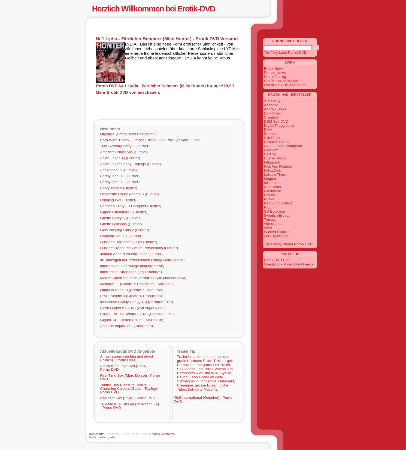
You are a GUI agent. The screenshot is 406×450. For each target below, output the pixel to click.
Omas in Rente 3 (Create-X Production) (132, 290)
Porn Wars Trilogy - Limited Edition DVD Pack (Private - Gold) (150, 140)
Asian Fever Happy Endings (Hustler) (130, 164)
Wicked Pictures (277, 232)
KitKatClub (272, 170)
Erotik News (274, 69)
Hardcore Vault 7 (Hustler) (121, 236)
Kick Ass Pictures (278, 166)
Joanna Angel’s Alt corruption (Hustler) (131, 254)
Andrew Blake (275, 109)
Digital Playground (279, 125)
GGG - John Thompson (283, 146)
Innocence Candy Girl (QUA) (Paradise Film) (136, 302)
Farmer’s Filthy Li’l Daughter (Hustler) (131, 206)
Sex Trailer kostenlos (281, 81)
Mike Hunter (274, 183)
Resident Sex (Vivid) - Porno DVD (127, 398)
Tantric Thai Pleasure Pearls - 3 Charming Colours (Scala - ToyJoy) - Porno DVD (129, 388)
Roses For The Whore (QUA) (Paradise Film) (137, 314)
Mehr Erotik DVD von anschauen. (128, 92)
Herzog (270, 154)
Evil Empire (273, 138)
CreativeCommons (162, 434)
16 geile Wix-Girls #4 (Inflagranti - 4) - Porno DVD (129, 406)
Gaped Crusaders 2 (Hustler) (123, 212)
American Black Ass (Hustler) (124, 152)
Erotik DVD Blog (277, 260)
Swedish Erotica (277, 215)
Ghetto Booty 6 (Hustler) (120, 218)
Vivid (268, 228)
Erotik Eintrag (275, 77)
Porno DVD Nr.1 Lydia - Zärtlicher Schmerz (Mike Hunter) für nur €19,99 (165, 85)
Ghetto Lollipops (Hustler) (121, 224)
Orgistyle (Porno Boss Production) (128, 134)
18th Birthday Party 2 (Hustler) (125, 146)
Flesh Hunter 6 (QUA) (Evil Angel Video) (133, 308)
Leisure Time (274, 175)
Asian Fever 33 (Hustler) (120, 158)
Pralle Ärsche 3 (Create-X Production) (131, 296)
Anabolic (271, 105)
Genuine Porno (276, 142)
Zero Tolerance (276, 236)
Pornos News (275, 73)
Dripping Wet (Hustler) (118, 200)
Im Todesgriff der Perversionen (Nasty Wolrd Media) (142, 260)
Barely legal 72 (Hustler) (120, 176)
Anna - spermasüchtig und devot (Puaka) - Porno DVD (126, 358)
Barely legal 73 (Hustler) (120, 182)
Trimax (269, 220)
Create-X (271, 117)
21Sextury (272, 101)
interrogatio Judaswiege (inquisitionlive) (132, 266)
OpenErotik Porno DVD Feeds (288, 264)
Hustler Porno (275, 158)
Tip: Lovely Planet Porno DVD (288, 244)
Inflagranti (272, 162)
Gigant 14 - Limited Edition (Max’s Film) (132, 320)
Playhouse (272, 191)
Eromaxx (271, 134)
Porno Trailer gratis (102, 437)
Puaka (269, 199)
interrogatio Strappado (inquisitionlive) (131, 272)
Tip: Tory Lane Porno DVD (285, 52)
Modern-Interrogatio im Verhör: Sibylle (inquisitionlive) (143, 278)
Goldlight (271, 150)
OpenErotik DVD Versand (285, 85)
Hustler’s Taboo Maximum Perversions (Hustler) (139, 248)
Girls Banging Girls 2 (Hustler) (124, 230)
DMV (268, 130)
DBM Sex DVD (276, 121)
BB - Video (272, 113)
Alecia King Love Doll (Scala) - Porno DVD (125, 368)
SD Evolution (274, 211)
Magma (270, 179)
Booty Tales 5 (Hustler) (118, 188)
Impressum (97, 434)
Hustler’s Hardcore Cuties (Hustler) (128, 242)
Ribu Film (272, 207)
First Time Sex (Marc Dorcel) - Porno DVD (130, 377)
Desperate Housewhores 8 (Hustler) (129, 194)
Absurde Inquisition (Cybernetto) (126, 326)
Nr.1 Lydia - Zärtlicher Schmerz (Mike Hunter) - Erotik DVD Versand (167, 38)
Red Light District (278, 203)
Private (269, 195)
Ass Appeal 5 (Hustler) (118, 170)
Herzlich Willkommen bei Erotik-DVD (153, 8)
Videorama (273, 224)
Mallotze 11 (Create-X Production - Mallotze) (136, 284)
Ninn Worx (272, 187)
